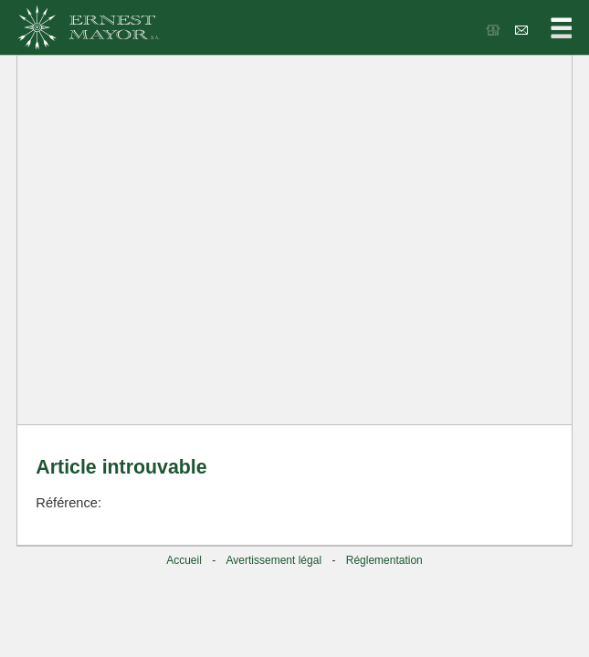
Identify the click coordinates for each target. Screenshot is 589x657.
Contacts (522, 30)
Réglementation (384, 560)
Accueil (184, 560)
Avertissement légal (274, 560)
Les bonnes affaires (494, 30)
